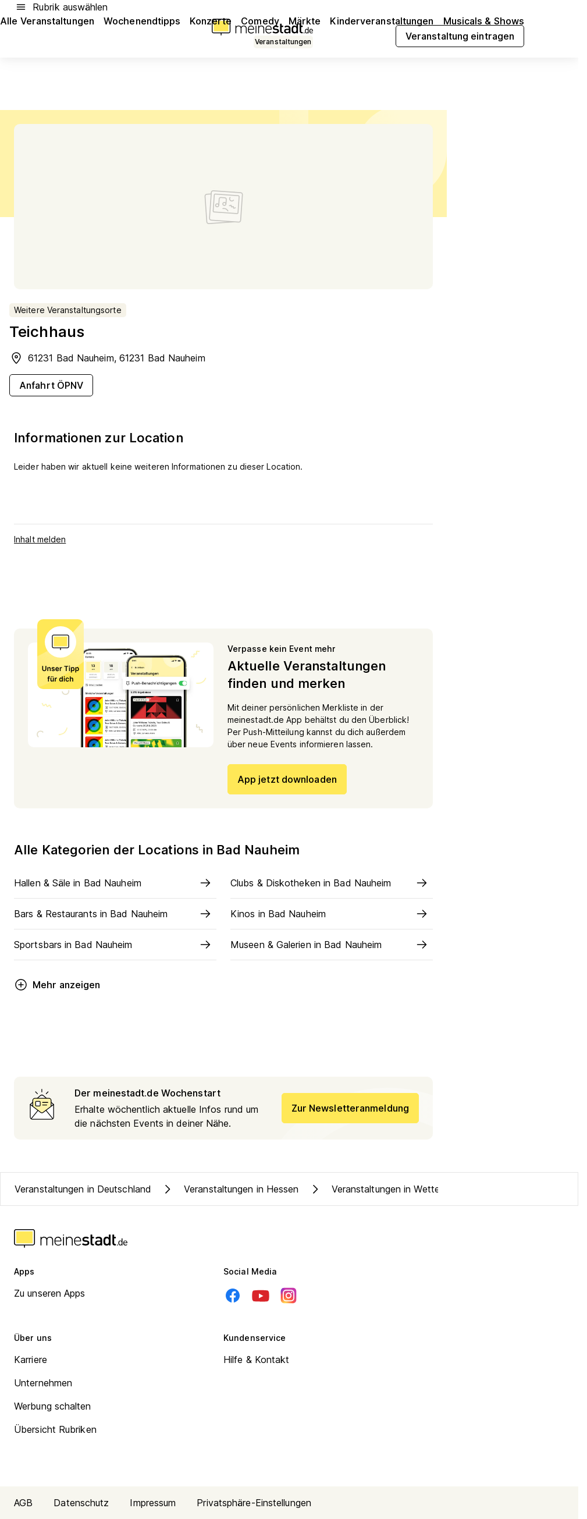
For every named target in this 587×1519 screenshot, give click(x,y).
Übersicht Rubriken (55, 1429)
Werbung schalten (52, 1406)
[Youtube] (260, 1295)
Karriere (30, 1359)
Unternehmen (43, 1383)
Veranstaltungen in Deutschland (83, 1189)
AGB (23, 1503)
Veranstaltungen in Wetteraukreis (390, 1189)
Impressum (153, 1503)
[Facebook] (232, 1295)
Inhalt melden (40, 539)
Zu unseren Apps (50, 1293)
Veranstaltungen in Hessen (230, 1189)
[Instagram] (288, 1295)
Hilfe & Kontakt (256, 1359)
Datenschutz (81, 1503)
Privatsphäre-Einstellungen (254, 1503)
